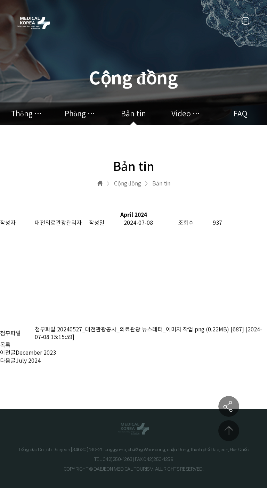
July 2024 (28, 360)
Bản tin (133, 113)
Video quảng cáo (187, 113)
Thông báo (26, 113)
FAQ (240, 113)
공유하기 (228, 406)
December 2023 (36, 352)
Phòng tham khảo (80, 113)
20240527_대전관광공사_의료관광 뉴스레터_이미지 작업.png (130, 329)
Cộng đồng (127, 183)
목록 (5, 344)
